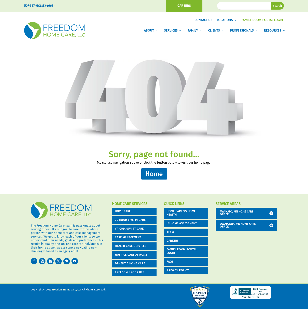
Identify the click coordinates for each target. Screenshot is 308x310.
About (149, 30)
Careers (173, 240)
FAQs (170, 261)
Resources (272, 30)
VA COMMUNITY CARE (129, 228)
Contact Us (203, 20)
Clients (214, 30)
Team (170, 232)
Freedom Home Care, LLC (66, 289)
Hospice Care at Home (131, 254)
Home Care (123, 211)
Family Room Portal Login (262, 20)
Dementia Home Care (130, 263)
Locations (225, 20)
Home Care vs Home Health (181, 212)
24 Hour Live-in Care (130, 220)
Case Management (128, 237)
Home (154, 174)
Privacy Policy (178, 270)
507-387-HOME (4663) (39, 6)
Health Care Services (130, 246)
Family (193, 30)
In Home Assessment (182, 223)
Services (171, 30)
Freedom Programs (129, 272)
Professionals (242, 30)
